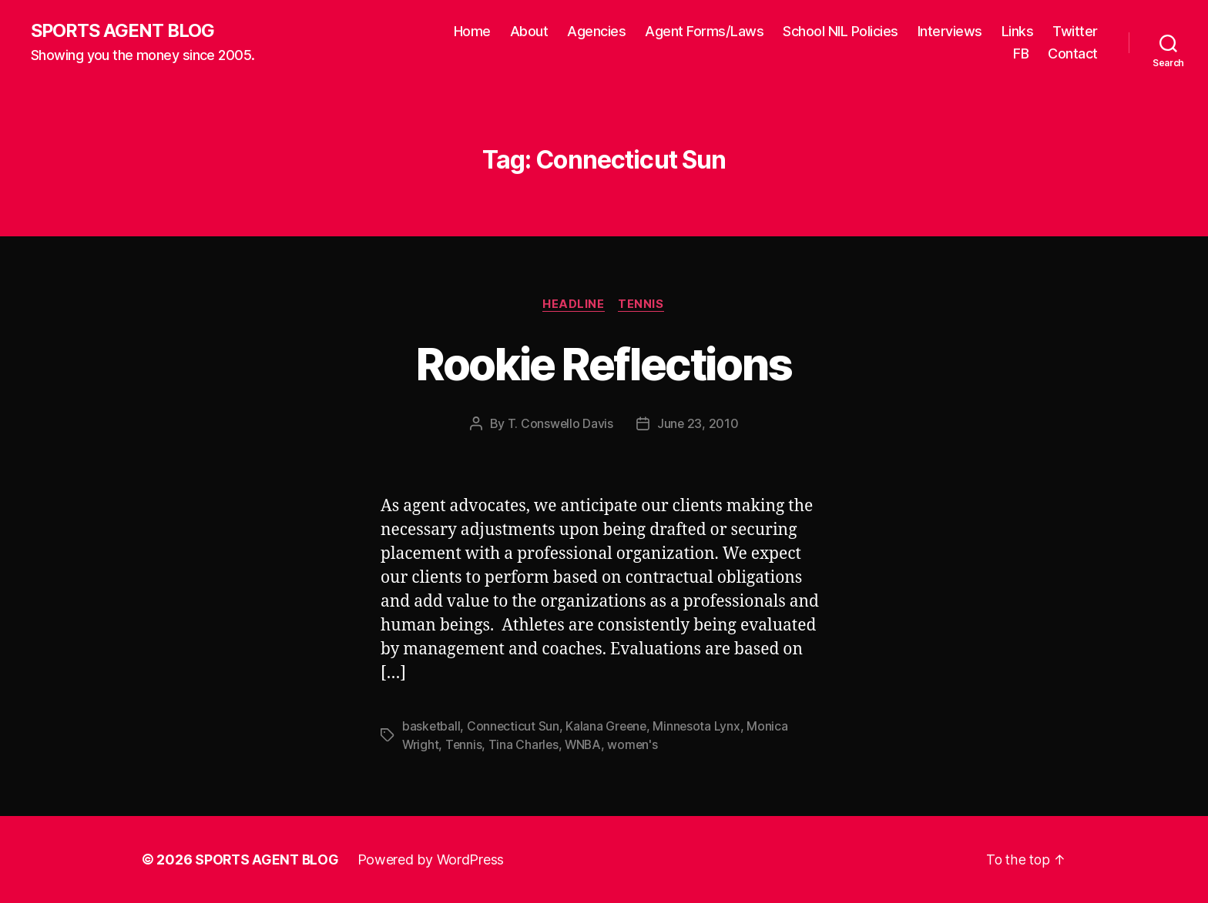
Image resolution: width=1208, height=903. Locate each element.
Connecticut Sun (514, 726)
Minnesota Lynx (700, 726)
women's (636, 745)
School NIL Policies (840, 31)
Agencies (596, 31)
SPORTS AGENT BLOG (124, 31)
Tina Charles (525, 745)
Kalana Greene (608, 726)
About (529, 31)
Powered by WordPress (433, 859)
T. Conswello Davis (560, 425)
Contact (1073, 54)
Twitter (1075, 31)
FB (1020, 54)
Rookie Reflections (603, 363)
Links (1018, 31)
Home (472, 31)
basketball (431, 726)
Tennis (643, 305)
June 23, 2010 (698, 425)
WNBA (586, 745)
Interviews (950, 31)
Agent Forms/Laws (704, 31)
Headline (573, 305)
